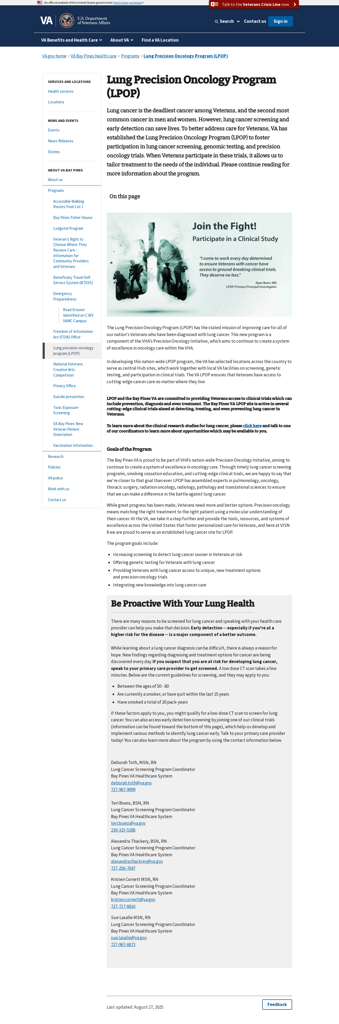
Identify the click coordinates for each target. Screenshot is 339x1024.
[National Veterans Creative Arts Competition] (72, 370)
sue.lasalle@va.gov (129, 938)
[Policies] (72, 467)
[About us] (72, 179)
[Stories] (72, 152)
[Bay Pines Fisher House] (72, 217)
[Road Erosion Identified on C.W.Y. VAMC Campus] (72, 315)
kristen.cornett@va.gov (133, 899)
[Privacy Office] (72, 386)
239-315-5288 (123, 830)
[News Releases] (72, 141)
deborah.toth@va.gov (131, 783)
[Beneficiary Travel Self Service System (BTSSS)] (72, 280)
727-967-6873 (123, 944)
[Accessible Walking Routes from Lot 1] (72, 204)
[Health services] (72, 91)
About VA (119, 40)
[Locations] (72, 102)
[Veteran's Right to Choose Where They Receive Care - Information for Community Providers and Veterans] (72, 253)
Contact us (255, 21)
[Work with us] (72, 489)
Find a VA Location (160, 40)
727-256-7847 (123, 868)
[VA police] (72, 478)
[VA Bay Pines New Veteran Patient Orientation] (72, 429)
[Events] (72, 130)
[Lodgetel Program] (72, 228)
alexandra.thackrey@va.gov (137, 861)
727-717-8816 (123, 906)
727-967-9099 (123, 789)
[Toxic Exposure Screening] (72, 410)
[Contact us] (72, 500)
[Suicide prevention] (72, 396)
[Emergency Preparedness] (72, 296)
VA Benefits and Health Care (69, 40)
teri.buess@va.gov (128, 823)
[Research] (72, 456)
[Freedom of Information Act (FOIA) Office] (72, 334)
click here (252, 425)
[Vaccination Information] (72, 445)
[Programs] (72, 190)
